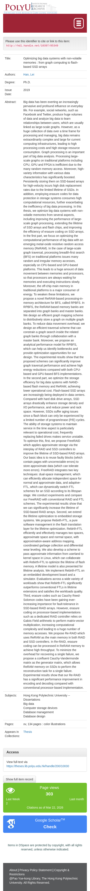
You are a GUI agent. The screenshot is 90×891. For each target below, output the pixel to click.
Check (49, 826)
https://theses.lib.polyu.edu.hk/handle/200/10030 (37, 766)
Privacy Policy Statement (35, 870)
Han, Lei (28, 74)
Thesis (27, 731)
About (13, 870)
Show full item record (19, 779)
